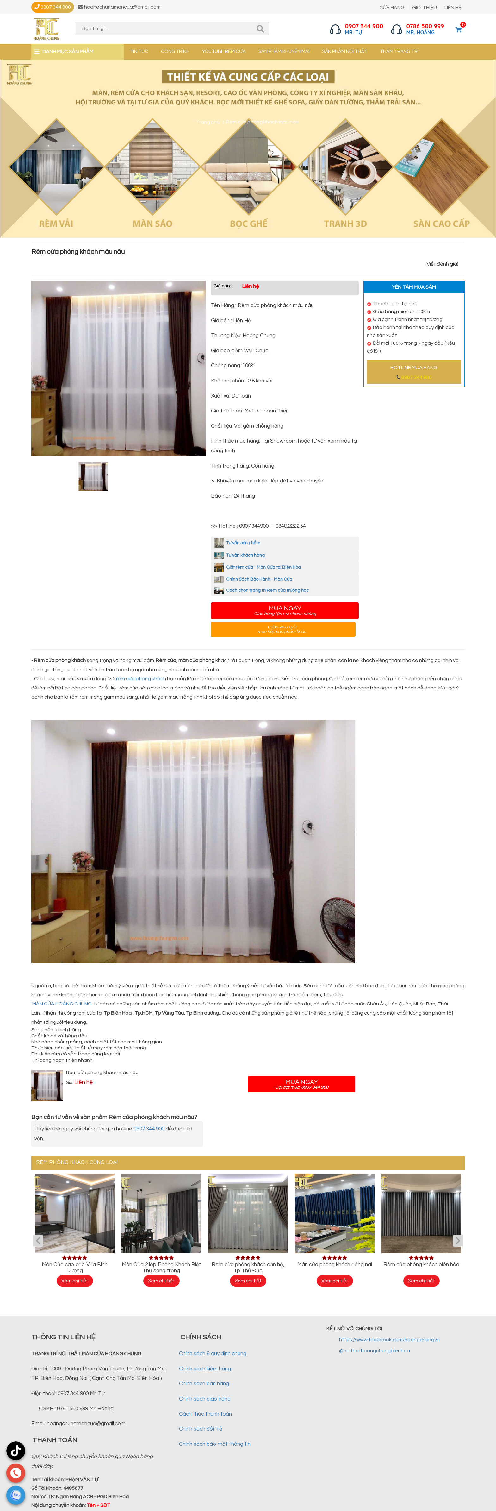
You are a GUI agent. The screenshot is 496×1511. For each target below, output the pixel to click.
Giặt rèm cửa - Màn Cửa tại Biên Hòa (257, 567)
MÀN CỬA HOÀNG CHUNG (62, 1003)
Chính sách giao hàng (205, 1399)
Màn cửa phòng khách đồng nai (334, 1265)
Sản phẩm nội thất (344, 51)
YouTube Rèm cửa (224, 51)
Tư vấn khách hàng (239, 555)
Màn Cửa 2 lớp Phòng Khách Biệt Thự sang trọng (161, 1268)
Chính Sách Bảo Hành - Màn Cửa (253, 579)
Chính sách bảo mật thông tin (215, 1444)
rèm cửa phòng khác (139, 678)
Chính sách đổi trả (200, 1429)
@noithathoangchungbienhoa (374, 1350)
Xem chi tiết (74, 1280)
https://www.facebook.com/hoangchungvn (389, 1339)
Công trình (175, 51)
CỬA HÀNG (392, 7)
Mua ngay (285, 610)
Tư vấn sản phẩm (237, 543)
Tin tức (139, 51)
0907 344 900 (416, 377)
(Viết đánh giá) (441, 264)
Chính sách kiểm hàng (205, 1369)
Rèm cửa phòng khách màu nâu (102, 1072)
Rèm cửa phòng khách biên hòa (421, 1265)
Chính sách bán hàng (204, 1384)
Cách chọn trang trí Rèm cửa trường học (261, 590)
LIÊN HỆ (453, 7)
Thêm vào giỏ (282, 629)
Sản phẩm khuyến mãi (283, 51)
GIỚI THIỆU (424, 7)
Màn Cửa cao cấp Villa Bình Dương (75, 1268)
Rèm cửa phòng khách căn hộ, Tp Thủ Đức (248, 1268)
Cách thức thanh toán (205, 1414)
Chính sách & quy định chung (212, 1354)
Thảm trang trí (399, 51)
